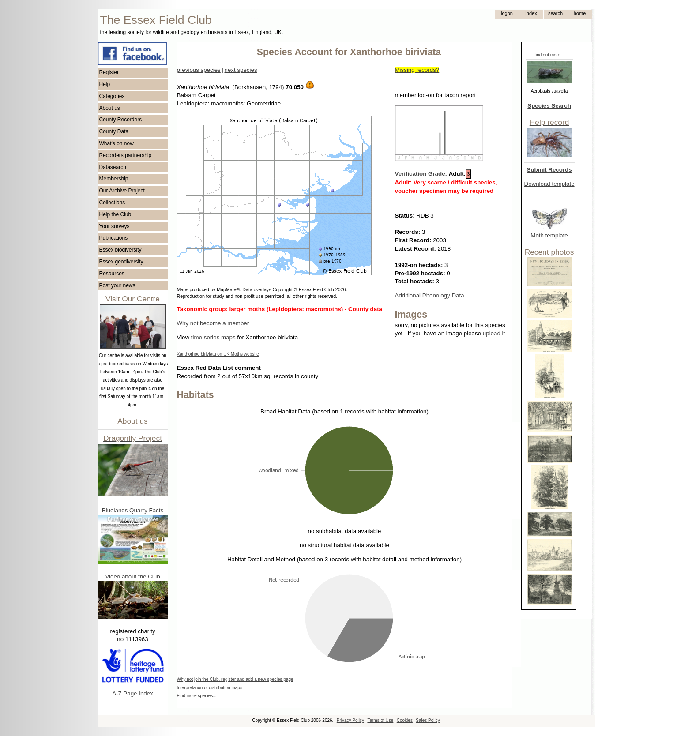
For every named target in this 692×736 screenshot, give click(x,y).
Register (109, 72)
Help (104, 84)
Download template (549, 183)
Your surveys (114, 226)
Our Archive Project (122, 191)
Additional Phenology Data (429, 295)
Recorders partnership (125, 155)
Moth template (549, 235)
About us (109, 108)
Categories (112, 96)
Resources (111, 273)
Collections (112, 202)
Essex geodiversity (121, 262)
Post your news (117, 285)
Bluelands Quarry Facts (132, 510)
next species (240, 70)
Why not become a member (213, 323)
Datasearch (112, 167)
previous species (199, 70)
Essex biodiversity (120, 250)
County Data (114, 131)
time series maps (213, 337)
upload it (494, 333)
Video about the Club (132, 576)
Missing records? (417, 70)
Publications (113, 238)
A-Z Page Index (132, 693)
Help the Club (115, 214)
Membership (113, 179)
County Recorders (120, 119)
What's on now (116, 143)
